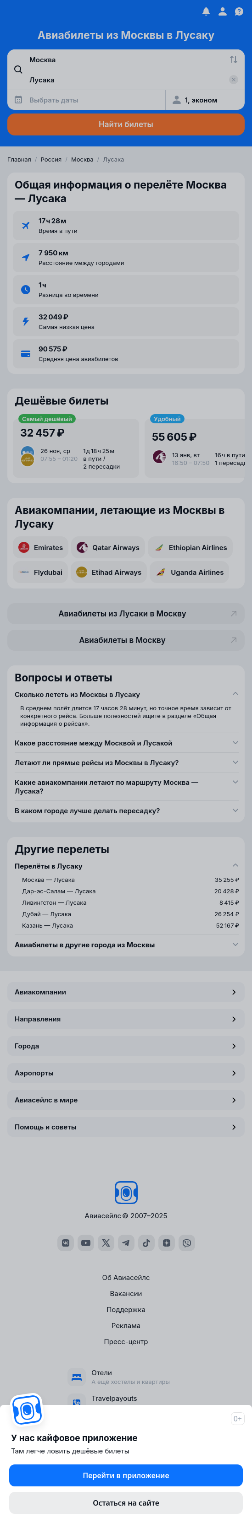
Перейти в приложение (126, 1475)
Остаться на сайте (126, 1503)
